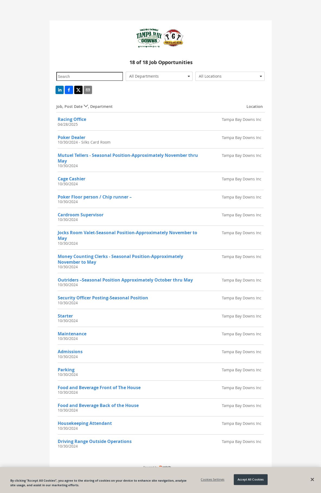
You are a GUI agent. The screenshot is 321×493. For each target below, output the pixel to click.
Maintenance (72, 334)
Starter (65, 316)
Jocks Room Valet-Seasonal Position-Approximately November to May (127, 235)
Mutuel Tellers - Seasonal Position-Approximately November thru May (128, 158)
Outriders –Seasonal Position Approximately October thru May (125, 280)
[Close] (312, 479)
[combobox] (159, 76)
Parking (66, 370)
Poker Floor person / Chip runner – (95, 197)
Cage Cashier (71, 179)
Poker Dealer (71, 137)
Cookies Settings (212, 480)
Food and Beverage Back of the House (98, 405)
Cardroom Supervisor (80, 215)
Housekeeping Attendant (85, 423)
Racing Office (72, 119)
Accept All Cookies (251, 480)
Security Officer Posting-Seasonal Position (103, 298)
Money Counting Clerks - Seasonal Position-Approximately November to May (120, 259)
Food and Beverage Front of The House (99, 388)
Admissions (70, 352)
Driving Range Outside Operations (95, 441)
